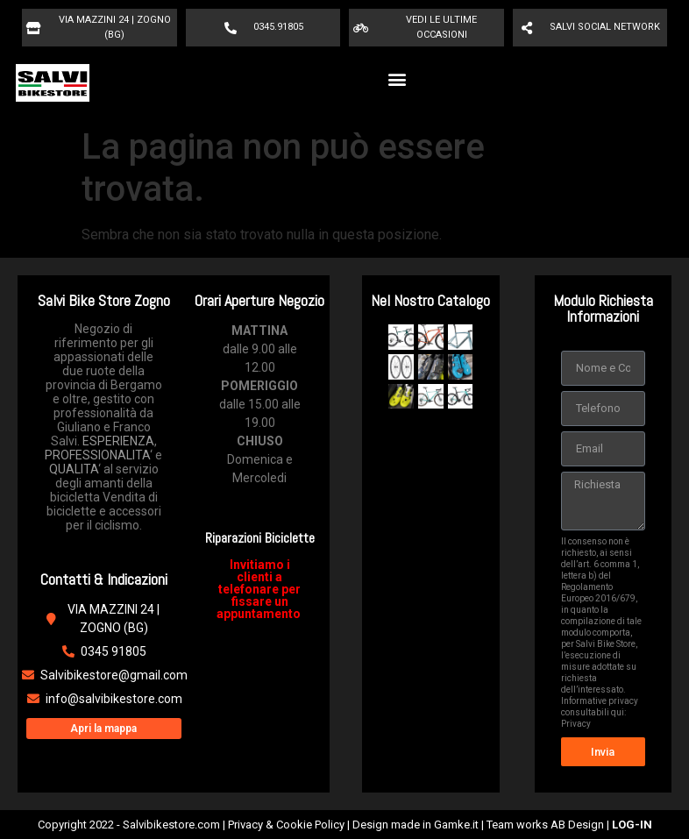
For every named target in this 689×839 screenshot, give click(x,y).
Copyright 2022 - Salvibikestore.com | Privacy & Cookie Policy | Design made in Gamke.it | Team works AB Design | (345, 824)
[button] (396, 78)
